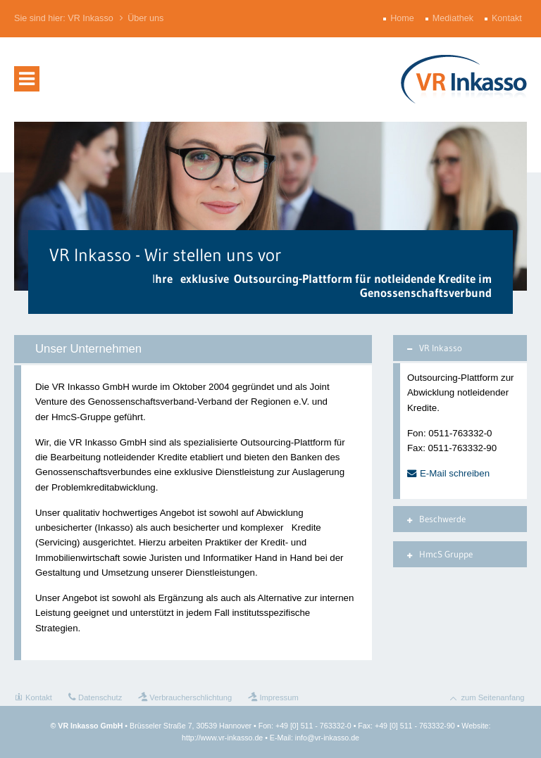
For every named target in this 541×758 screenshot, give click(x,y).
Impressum (278, 697)
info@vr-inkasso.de (327, 737)
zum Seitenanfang (492, 697)
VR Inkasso (90, 18)
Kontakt (508, 18)
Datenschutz (100, 697)
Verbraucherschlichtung (190, 697)
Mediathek (454, 18)
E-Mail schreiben (455, 473)
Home (403, 18)
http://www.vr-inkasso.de (222, 737)
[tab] (460, 348)
